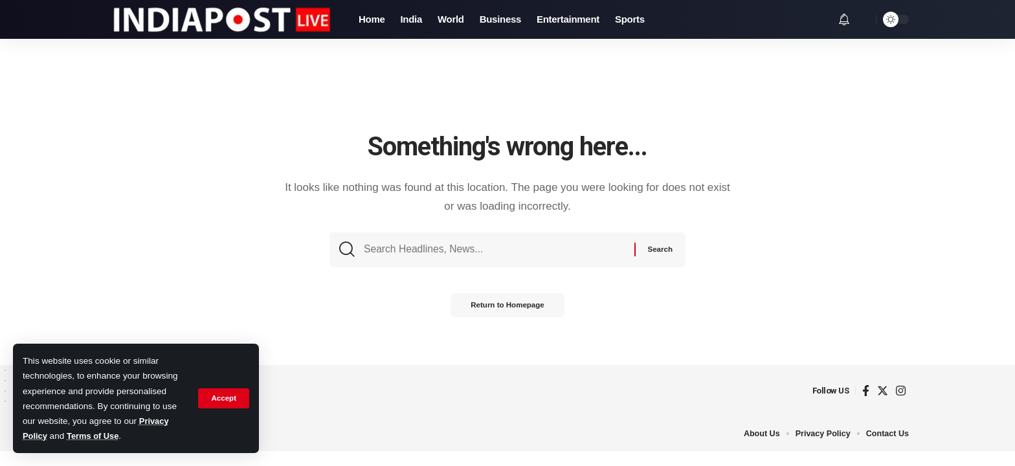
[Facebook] (866, 391)
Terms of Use (95, 436)
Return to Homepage (507, 310)
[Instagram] (901, 391)
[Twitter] (882, 391)
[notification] (844, 19)
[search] (862, 19)
